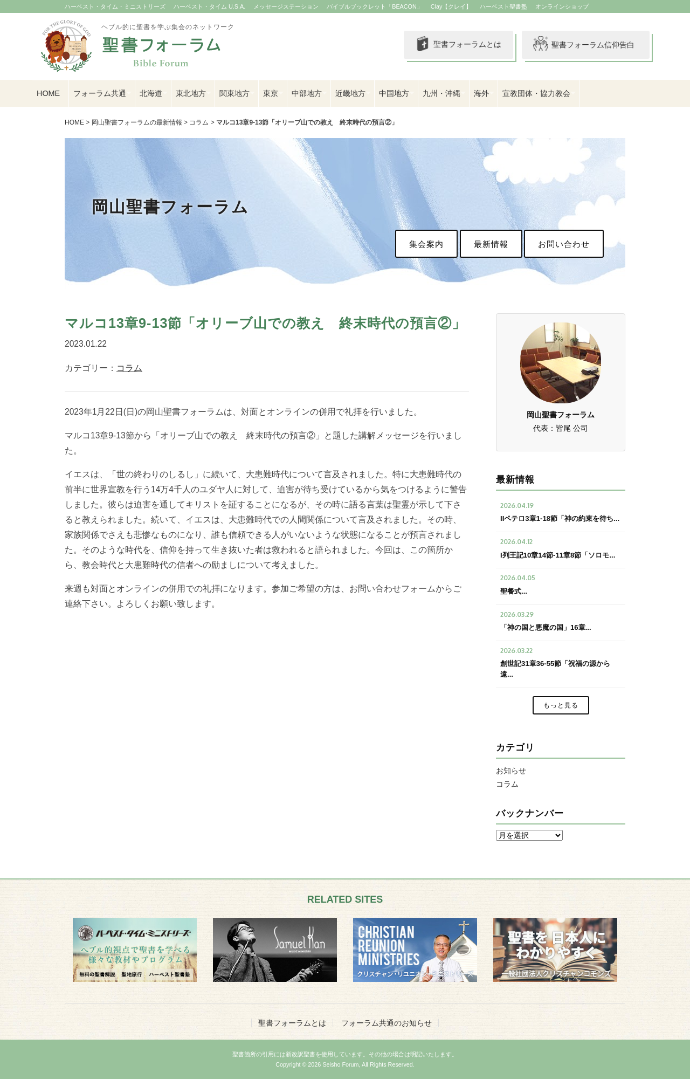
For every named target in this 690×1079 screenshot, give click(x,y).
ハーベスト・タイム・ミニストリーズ (115, 6)
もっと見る (560, 705)
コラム (199, 122)
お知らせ (511, 770)
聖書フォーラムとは (458, 44)
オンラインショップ (562, 6)
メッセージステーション (286, 6)
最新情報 (491, 244)
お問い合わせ (564, 244)
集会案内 (426, 244)
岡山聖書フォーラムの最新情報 (137, 122)
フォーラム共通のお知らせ (386, 1023)
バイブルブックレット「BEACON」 (375, 6)
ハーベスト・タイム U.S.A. (209, 6)
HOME (48, 93)
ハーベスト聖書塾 (503, 6)
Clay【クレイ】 (451, 6)
